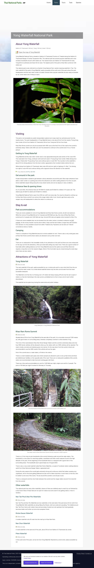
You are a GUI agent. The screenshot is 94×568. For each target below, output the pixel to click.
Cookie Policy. (27, 558)
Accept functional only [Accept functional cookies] (31, 562)
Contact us (89, 553)
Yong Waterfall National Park (33, 35)
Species (78, 2)
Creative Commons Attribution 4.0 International (78, 121)
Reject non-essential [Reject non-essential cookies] (46, 562)
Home (49, 2)
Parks (56, 2)
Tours (63, 2)
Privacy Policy (80, 553)
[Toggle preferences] (58, 562)
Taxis (70, 2)
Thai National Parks (14, 3)
